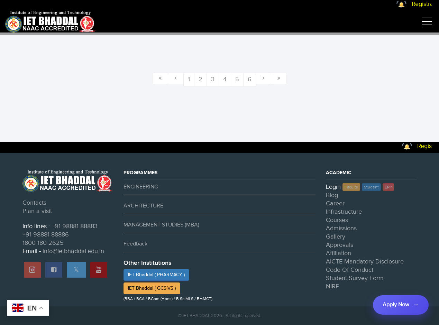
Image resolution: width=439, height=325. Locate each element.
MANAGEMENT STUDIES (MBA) (161, 225)
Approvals (339, 245)
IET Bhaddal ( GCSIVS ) (152, 288)
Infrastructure (344, 211)
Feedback (135, 244)
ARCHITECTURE (143, 206)
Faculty (351, 187)
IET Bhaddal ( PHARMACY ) (156, 275)
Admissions (341, 228)
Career (335, 203)
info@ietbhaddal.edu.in (73, 251)
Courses (337, 220)
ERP (388, 187)
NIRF (332, 286)
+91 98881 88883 (75, 226)
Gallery (335, 236)
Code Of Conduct (349, 269)
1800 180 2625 (43, 243)
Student (371, 187)
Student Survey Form (355, 278)
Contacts (34, 202)
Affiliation (338, 253)
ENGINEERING (141, 187)
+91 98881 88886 (45, 234)
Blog (332, 195)
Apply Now (396, 304)
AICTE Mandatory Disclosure (365, 261)
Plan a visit (37, 211)
